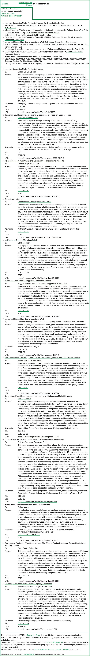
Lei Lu (54, 23)
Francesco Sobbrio (12, 54)
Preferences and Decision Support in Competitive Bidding (28, 37)
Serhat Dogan (72, 63)
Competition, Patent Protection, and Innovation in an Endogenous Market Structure (38, 49)
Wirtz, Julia (83, 30)
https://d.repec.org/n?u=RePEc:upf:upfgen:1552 (37, 502)
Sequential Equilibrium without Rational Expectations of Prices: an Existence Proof (38, 25)
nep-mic (5, 4)
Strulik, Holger (45, 35)
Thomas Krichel (28, 654)
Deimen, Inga (72, 30)
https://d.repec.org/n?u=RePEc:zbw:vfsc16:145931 (38, 196)
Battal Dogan (60, 63)
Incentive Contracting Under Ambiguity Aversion (24, 23)
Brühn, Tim (37, 61)
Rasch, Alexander (75, 37)
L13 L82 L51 (23, 388)
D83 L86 (21, 496)
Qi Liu (48, 23)
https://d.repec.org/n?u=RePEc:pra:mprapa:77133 (38, 437)
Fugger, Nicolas (60, 37)
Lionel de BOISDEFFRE (28, 118)
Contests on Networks (14, 33)
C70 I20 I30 (22, 349)
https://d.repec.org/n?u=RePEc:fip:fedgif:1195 (36, 112)
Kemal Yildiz (84, 63)
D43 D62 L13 (23, 575)
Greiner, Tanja (16, 47)
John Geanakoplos (68, 42)
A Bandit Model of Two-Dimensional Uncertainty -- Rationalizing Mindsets (34, 30)
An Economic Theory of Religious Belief (21, 35)
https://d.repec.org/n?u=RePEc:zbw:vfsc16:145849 (38, 316)
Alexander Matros (52, 33)
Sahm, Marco (58, 56)
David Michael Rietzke (35, 33)
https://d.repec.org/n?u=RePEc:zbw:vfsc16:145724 (38, 393)
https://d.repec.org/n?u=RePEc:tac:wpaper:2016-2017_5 (41, 158)
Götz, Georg (27, 61)
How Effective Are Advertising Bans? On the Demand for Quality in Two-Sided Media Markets (42, 44)
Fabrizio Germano (75, 52)
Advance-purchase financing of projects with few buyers (27, 56)
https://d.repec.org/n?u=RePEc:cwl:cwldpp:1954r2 (38, 355)
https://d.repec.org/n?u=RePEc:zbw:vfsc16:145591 (38, 278)
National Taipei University (11, 16)
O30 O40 (21, 431)
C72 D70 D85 (23, 232)
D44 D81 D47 (23, 311)
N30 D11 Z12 (23, 272)
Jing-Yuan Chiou (7, 13)
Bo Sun (61, 23)
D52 (19, 152)
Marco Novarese (24, 645)
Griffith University (63, 650)
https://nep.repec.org (54, 642)
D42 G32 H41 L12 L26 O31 (29, 535)
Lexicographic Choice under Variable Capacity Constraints (28, 63)
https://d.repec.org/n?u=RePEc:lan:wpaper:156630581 (40, 237)
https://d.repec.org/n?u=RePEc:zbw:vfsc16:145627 (38, 581)
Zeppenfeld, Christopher (14, 40)
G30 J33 (21, 107)
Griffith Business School (44, 650)
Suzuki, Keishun (81, 49)
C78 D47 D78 (23, 624)
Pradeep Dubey (53, 42)
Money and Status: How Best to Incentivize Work (24, 42)
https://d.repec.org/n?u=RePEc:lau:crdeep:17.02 (37, 629)
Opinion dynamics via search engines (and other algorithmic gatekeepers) (34, 52)
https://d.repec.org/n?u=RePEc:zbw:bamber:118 (37, 540)
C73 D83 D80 (23, 191)
